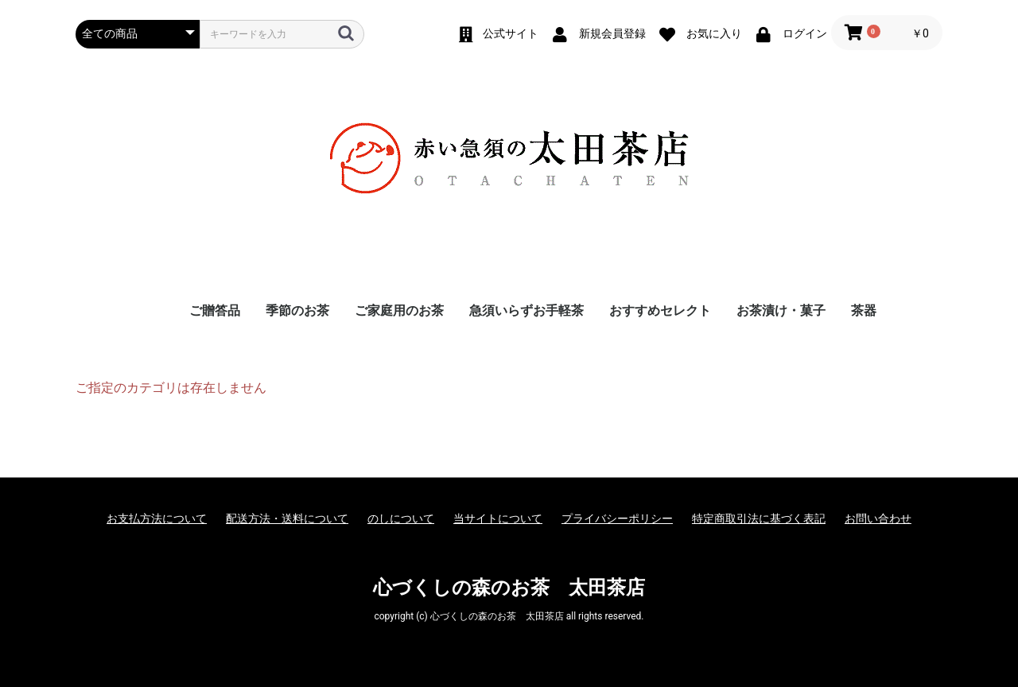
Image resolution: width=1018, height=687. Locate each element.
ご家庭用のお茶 (399, 310)
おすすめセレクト (660, 310)
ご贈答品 (214, 310)
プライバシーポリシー (617, 518)
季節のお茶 (297, 310)
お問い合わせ (878, 518)
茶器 (863, 310)
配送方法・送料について (287, 518)
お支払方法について (157, 518)
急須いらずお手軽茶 (526, 310)
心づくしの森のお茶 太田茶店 (509, 587)
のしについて (400, 518)
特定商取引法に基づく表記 (759, 518)
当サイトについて (497, 518)
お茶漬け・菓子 (781, 310)
